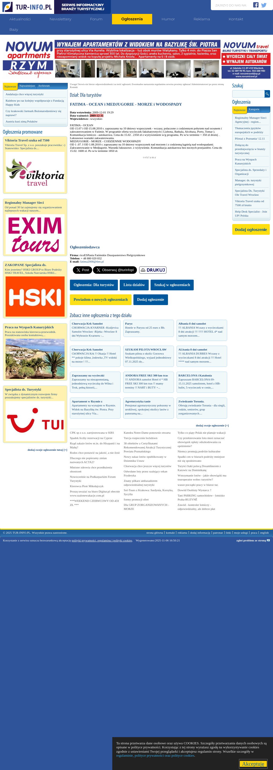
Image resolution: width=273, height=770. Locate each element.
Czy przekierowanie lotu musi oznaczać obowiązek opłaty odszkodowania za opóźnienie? (201, 442)
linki (228, 532)
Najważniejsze (27, 85)
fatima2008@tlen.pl (92, 261)
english (264, 532)
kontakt (170, 532)
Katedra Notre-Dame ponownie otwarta (147, 432)
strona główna (154, 532)
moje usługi (241, 532)
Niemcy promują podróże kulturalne (199, 451)
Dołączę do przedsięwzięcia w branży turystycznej (250, 149)
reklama (182, 532)
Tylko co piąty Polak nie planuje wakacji (202, 432)
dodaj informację (200, 532)
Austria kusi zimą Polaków (22, 121)
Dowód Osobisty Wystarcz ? (194, 490)
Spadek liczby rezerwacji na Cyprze (91, 438)
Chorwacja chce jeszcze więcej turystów (147, 466)
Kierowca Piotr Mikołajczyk (86, 486)
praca (254, 532)
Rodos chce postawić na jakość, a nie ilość (95, 452)
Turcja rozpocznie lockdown (140, 438)
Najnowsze (11, 85)
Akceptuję (253, 764)
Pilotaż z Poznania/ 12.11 (250, 138)
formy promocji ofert (136, 499)
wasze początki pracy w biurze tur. (198, 484)
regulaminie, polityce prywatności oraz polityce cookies (155, 755)
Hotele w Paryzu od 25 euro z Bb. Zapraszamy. (145, 327)
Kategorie (254, 109)
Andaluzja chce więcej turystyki (24, 94)
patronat (218, 532)
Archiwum (44, 85)
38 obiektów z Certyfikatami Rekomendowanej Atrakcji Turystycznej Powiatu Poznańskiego (147, 447)
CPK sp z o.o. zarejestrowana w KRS (92, 432)
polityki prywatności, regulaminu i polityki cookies (102, 540)
